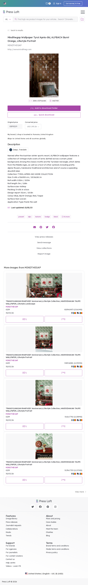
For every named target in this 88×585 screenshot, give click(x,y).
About (48, 525)
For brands (10, 546)
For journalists (11, 552)
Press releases (11, 522)
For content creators (14, 556)
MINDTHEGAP (12, 307)
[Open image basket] (82, 19)
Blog (48, 535)
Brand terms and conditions (57, 546)
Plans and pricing (53, 518)
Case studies (51, 522)
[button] (4, 3)
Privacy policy (52, 552)
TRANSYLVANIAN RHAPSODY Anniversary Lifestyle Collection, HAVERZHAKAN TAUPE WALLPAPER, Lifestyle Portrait (43, 356)
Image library (11, 518)
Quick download (44, 115)
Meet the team (52, 529)
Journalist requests (13, 525)
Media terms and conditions (57, 549)
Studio (8, 532)
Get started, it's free (73, 4)
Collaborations (12, 529)
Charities (49, 532)
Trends (8, 535)
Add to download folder (44, 108)
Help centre (10, 563)
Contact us (10, 559)
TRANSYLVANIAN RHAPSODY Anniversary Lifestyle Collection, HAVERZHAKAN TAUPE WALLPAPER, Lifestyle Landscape (43, 302)
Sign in (57, 3)
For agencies (11, 549)
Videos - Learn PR (13, 566)
